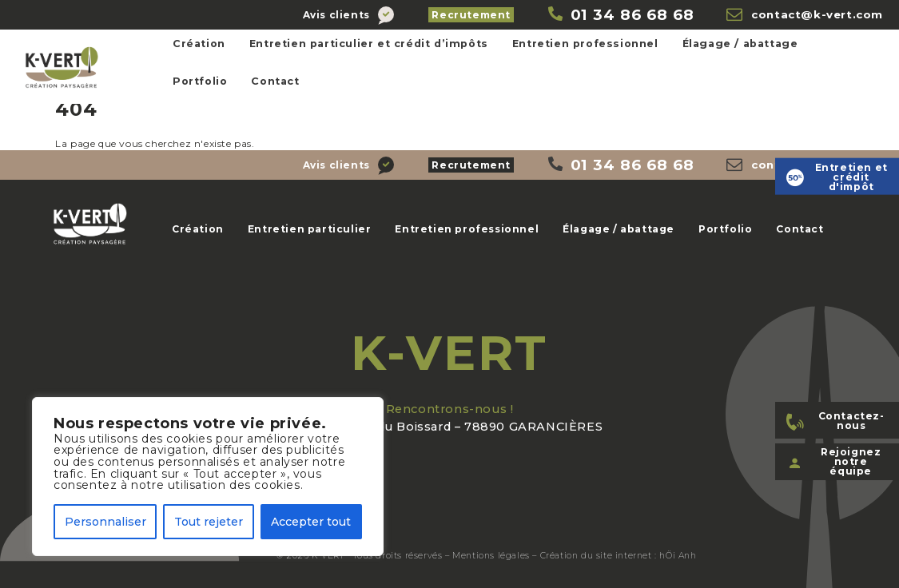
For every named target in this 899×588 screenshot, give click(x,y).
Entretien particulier (310, 229)
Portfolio (200, 81)
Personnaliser (105, 521)
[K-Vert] (621, 14)
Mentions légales (491, 555)
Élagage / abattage (740, 44)
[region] (208, 476)
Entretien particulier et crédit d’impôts (368, 44)
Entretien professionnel (585, 44)
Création (199, 44)
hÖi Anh (677, 555)
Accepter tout (311, 521)
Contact (275, 81)
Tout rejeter (208, 521)
